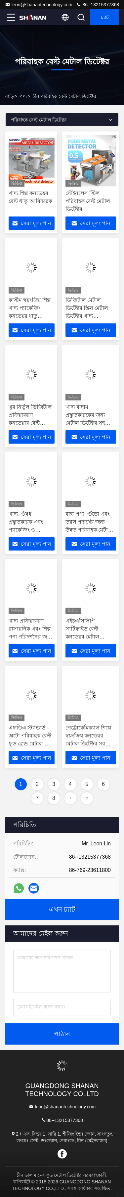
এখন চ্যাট (62, 909)
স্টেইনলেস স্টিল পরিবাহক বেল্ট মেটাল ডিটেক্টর (87, 201)
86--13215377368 (97, 4)
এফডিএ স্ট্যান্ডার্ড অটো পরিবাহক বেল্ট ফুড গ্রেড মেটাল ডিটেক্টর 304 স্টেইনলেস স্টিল (30, 743)
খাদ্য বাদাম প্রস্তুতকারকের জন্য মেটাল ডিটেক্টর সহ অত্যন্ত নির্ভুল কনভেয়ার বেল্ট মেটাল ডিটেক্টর (90, 423)
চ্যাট (105, 17)
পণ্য (23, 96)
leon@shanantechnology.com (38, 4)
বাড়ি (9, 96)
